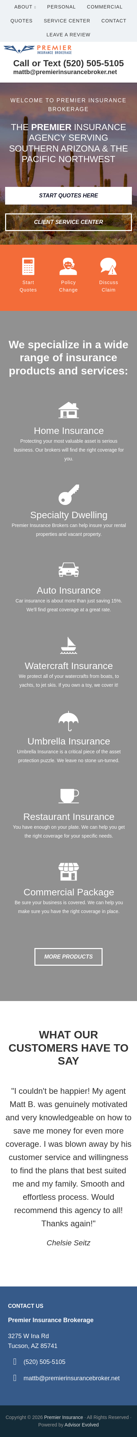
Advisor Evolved (81, 1424)
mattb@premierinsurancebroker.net (72, 1378)
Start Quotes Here (68, 195)
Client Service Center (68, 222)
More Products (68, 957)
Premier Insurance (64, 1417)
